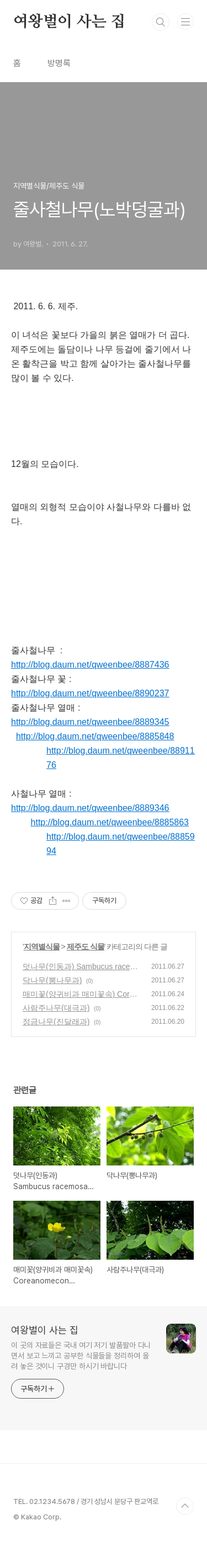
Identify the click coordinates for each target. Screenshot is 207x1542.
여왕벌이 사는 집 (69, 22)
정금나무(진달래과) (56, 1021)
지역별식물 (42, 946)
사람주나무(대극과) (56, 1007)
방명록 (59, 63)
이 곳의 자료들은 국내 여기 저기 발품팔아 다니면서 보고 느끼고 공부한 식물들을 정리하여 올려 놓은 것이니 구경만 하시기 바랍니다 (81, 1356)
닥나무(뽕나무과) (52, 980)
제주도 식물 (85, 946)
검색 (160, 22)
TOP (185, 1506)
